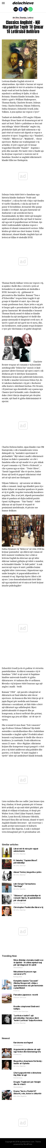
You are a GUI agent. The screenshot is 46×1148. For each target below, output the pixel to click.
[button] (3, 3)
